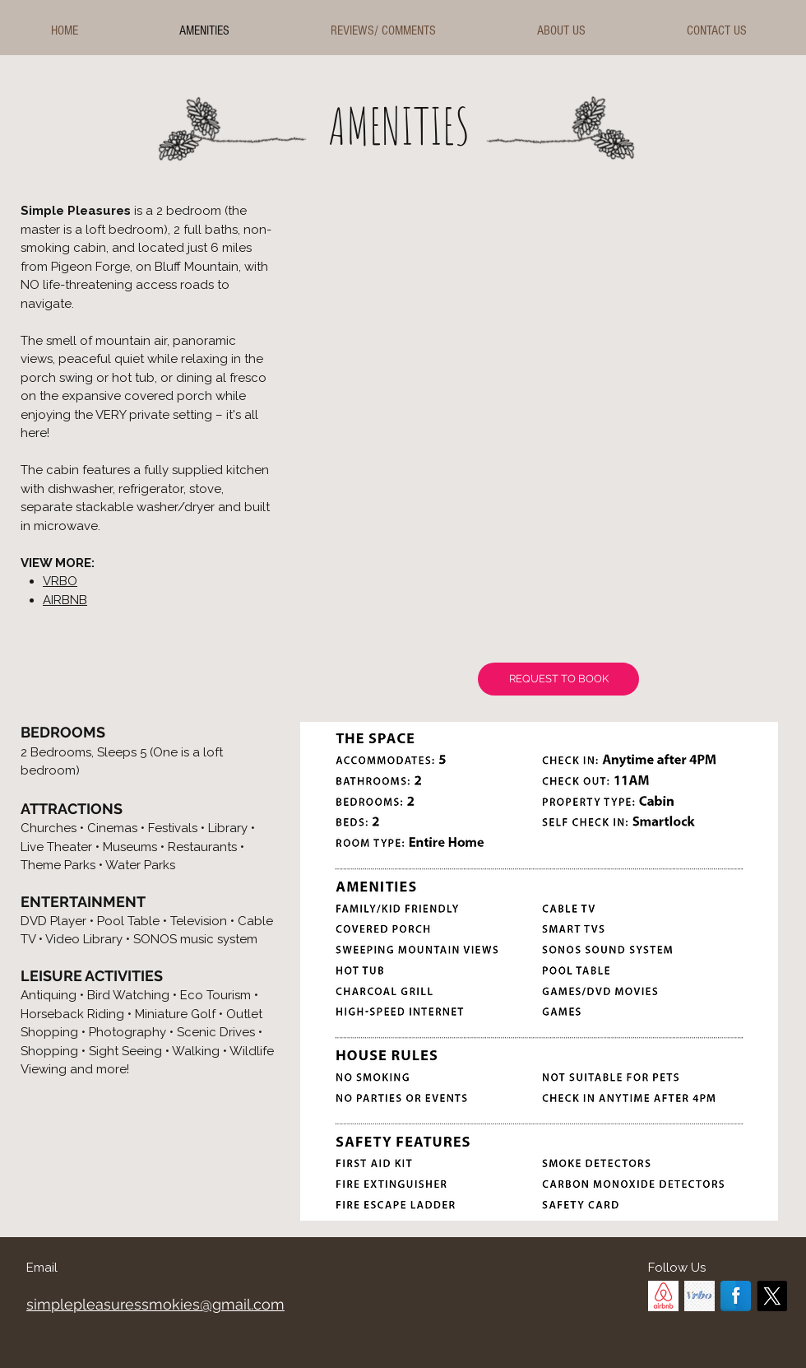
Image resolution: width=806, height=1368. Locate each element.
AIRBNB (65, 600)
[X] (772, 1296)
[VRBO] (699, 1296)
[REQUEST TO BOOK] (558, 679)
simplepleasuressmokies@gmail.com (155, 1304)
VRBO (60, 581)
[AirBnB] (663, 1296)
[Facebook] (735, 1296)
